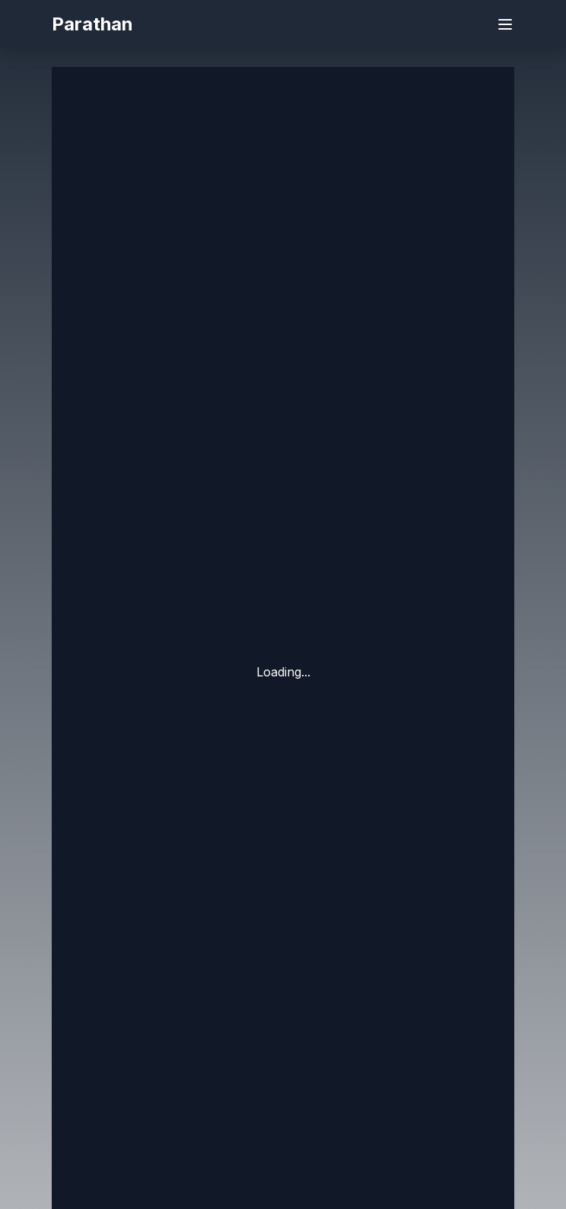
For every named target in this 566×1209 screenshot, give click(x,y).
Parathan (92, 24)
